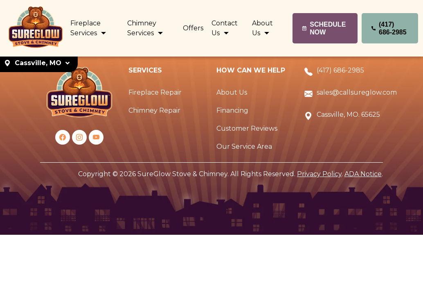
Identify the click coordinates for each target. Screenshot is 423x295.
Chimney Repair (154, 110)
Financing (232, 110)
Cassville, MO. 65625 (348, 114)
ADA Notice (363, 174)
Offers (193, 28)
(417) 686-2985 (340, 70)
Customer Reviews (246, 128)
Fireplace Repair (155, 92)
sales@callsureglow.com (357, 92)
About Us (231, 92)
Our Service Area (244, 146)
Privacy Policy (319, 174)
